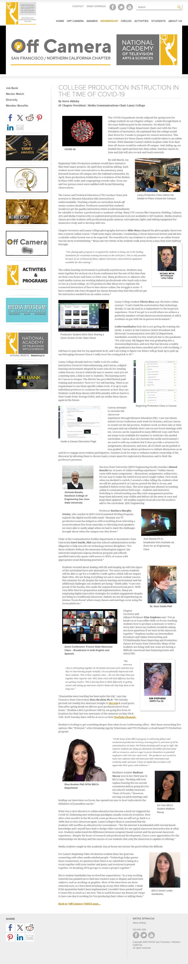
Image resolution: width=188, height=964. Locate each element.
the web (113, 703)
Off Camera (75, 21)
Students (158, 21)
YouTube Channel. (125, 717)
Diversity (11, 100)
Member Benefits (17, 105)
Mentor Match (15, 94)
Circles (126, 21)
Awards (92, 21)
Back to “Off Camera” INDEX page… (79, 903)
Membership (109, 21)
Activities (141, 21)
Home (60, 21)
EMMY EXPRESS (96, 6)
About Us (175, 21)
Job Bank (12, 88)
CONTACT (78, 6)
